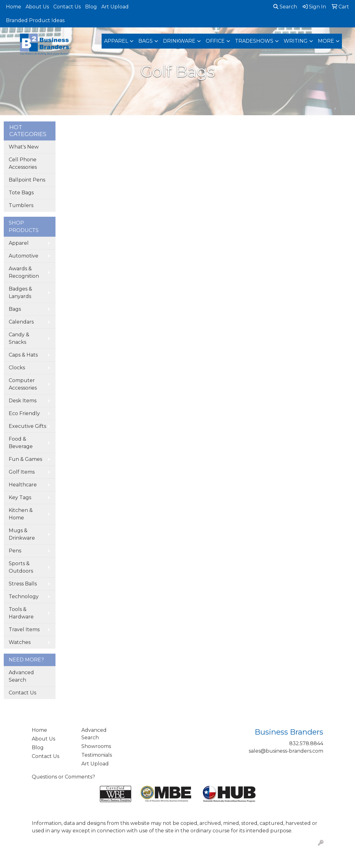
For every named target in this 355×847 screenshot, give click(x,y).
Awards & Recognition (24, 272)
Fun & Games (25, 459)
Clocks (17, 368)
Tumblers (21, 205)
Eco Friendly (24, 413)
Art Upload (115, 7)
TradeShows (254, 41)
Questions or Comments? (63, 777)
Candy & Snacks (19, 338)
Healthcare (23, 485)
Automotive (23, 256)
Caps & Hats (23, 355)
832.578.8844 (306, 743)
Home (13, 7)
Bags (145, 41)
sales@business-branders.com (286, 751)
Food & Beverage (21, 442)
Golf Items (22, 472)
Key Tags (20, 497)
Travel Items (24, 629)
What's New (24, 147)
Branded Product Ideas (35, 20)
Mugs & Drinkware (22, 534)
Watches (20, 642)
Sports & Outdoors (21, 567)
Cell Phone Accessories (23, 163)
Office (215, 41)
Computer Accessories (23, 384)
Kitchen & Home (21, 514)
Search (285, 7)
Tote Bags (21, 193)
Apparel (116, 41)
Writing (296, 41)
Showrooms (96, 746)
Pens (15, 551)
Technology (24, 596)
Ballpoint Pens (27, 180)
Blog (91, 7)
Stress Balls (23, 584)
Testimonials (96, 755)
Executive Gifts (27, 426)
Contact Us (67, 7)
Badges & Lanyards (20, 292)
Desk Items (22, 401)
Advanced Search (21, 676)
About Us (37, 7)
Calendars (21, 322)
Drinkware (179, 41)
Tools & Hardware (21, 613)
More (326, 41)
